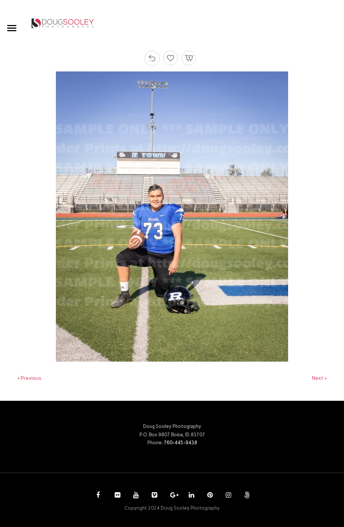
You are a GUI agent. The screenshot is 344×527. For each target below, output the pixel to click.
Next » (319, 378)
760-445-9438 (180, 442)
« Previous (29, 378)
